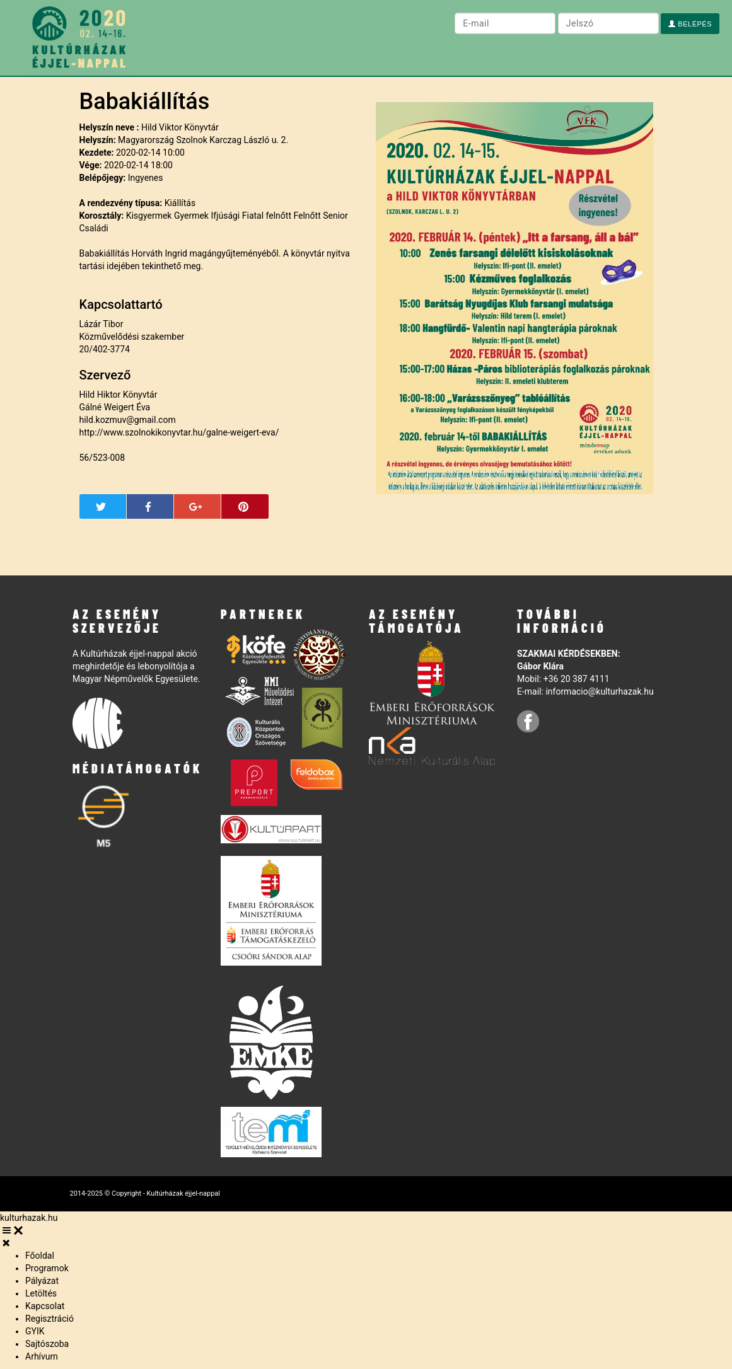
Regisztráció (49, 1319)
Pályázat (42, 1281)
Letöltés (41, 1293)
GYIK (35, 1331)
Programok (47, 1268)
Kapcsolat (44, 1306)
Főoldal (39, 1256)
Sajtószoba (47, 1344)
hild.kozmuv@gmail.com (127, 420)
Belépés (690, 24)
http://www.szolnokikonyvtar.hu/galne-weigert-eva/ (179, 432)
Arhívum (41, 1356)
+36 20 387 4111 (576, 679)
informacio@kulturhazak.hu (599, 691)
